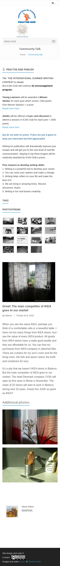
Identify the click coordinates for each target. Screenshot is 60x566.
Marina (8, 315)
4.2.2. (22, 561)
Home (22, 54)
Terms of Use (34, 561)
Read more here (10, 108)
